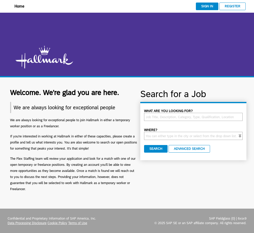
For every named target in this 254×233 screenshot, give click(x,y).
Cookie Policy (57, 223)
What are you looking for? (168, 111)
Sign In (207, 6)
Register (232, 6)
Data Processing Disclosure (27, 223)
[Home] (16, 6)
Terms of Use (77, 223)
